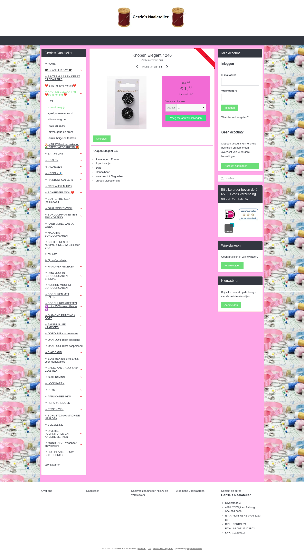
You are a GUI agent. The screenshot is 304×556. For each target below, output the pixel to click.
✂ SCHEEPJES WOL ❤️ (64, 192)
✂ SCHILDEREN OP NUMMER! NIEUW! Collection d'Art (62, 244)
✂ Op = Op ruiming (56, 260)
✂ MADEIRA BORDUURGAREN (56, 234)
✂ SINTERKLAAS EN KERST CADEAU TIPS (62, 78)
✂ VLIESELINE (54, 424)
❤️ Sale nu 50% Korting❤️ (60, 85)
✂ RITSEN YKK (64, 409)
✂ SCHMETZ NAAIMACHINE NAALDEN (62, 417)
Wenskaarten (52, 464)
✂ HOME (50, 63)
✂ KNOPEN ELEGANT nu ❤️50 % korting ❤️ (64, 93)
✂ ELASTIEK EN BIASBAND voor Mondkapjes (62, 360)
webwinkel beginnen (163, 548)
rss (149, 548)
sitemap (142, 548)
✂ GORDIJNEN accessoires (61, 333)
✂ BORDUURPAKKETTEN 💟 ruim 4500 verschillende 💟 (64, 306)
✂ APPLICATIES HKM (64, 396)
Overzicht (101, 138)
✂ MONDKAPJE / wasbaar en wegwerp (64, 444)
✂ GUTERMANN (64, 377)
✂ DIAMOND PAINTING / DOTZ (64, 317)
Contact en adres (231, 490)
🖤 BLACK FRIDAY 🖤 (64, 70)
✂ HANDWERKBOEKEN (64, 266)
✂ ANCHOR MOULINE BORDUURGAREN (64, 286)
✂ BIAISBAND (64, 352)
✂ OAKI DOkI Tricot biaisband (62, 339)
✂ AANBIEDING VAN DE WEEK (59, 225)
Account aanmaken (236, 165)
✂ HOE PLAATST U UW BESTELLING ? (59, 453)
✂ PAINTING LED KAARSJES (64, 326)
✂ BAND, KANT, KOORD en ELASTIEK (64, 369)
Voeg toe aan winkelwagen (186, 118)
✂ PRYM (64, 390)
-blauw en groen (57, 119)
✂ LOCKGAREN (54, 383)
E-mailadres (228, 75)
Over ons (46, 490)
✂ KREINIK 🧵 (64, 173)
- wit (50, 100)
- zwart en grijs (56, 107)
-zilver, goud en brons (60, 131)
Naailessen (92, 490)
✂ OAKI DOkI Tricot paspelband (64, 345)
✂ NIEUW (51, 254)
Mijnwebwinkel (194, 548)
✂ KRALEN (64, 160)
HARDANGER (64, 166)
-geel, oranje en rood (60, 113)
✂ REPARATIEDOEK (57, 402)
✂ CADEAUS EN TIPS (58, 186)
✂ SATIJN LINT (64, 153)
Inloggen (230, 107)
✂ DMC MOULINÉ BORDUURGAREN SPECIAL (64, 275)
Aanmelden (231, 305)
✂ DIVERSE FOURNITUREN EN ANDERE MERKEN (64, 433)
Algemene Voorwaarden (190, 490)
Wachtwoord (229, 90)
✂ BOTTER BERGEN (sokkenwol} (57, 200)
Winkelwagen (232, 265)
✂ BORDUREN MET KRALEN (64, 296)
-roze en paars (56, 125)
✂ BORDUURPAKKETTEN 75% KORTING (64, 216)
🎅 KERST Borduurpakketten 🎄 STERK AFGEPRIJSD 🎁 (62, 146)
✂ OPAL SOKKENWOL (64, 208)
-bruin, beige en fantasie (62, 138)
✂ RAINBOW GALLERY (64, 180)
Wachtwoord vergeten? (234, 117)
